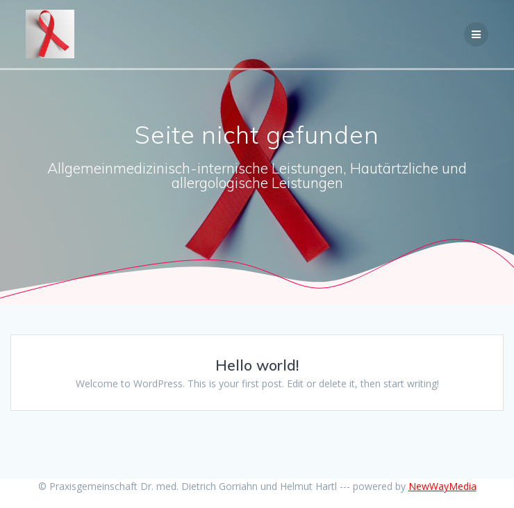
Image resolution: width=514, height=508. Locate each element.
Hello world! (257, 365)
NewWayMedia (442, 486)
